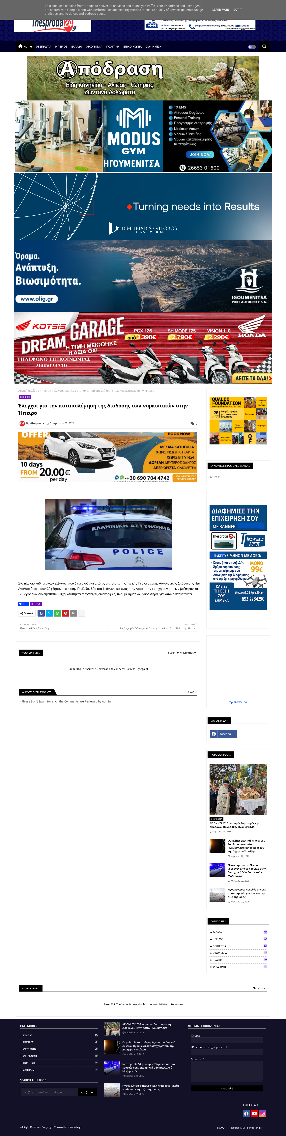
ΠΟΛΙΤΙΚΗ (112, 46)
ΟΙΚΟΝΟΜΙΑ (94, 46)
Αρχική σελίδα (27, 391)
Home (28, 46)
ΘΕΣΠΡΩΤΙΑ (43, 46)
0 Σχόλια (191, 692)
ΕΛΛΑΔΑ (76, 46)
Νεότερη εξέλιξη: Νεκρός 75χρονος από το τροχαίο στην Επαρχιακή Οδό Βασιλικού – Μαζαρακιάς (247, 870)
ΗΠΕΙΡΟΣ (61, 46)
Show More (259, 988)
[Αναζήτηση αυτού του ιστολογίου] (49, 1092)
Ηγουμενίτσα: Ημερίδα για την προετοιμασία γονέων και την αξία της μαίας (247, 893)
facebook (226, 734)
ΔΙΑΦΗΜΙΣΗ (154, 46)
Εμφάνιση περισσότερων (182, 652)
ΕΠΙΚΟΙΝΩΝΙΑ (132, 46)
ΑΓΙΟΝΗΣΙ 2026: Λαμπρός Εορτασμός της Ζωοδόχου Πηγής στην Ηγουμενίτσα (234, 825)
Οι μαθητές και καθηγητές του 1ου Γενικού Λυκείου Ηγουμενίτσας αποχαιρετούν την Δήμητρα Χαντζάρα (246, 846)
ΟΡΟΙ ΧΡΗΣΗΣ (256, 1128)
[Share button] (81, 613)
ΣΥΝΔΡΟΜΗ (240, 966)
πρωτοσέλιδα (238, 702)
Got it (237, 9)
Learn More (220, 9)
